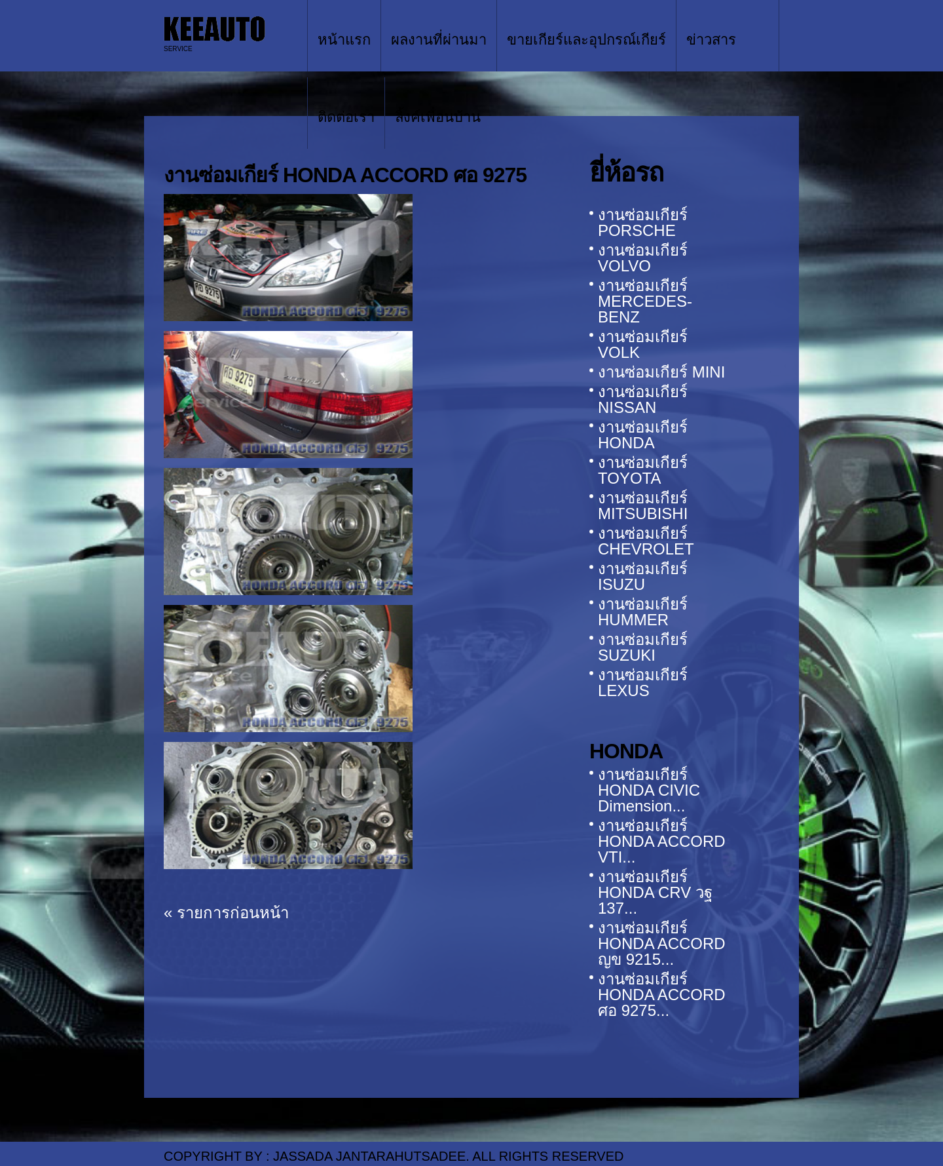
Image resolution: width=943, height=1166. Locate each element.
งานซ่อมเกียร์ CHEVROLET (646, 541)
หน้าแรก (344, 39)
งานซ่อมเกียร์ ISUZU (643, 576)
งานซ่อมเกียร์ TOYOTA (643, 470)
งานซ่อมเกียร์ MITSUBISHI (643, 505)
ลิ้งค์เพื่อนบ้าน (438, 117)
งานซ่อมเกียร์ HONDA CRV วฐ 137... (655, 892)
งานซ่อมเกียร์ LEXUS (643, 682)
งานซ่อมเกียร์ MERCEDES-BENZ (645, 301)
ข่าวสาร (711, 39)
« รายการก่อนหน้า (226, 913)
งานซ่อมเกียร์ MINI (661, 372)
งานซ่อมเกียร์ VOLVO (643, 258)
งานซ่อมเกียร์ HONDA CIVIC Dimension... (649, 790)
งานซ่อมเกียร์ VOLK (643, 344)
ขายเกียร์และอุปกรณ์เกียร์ (586, 39)
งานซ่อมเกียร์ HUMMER (643, 612)
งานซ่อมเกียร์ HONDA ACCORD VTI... (662, 841)
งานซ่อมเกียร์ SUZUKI (643, 647)
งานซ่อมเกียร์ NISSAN (643, 399)
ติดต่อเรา (346, 117)
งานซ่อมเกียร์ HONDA (643, 435)
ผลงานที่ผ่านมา (439, 39)
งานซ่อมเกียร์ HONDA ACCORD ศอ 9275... (662, 994)
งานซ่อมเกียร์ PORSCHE (643, 222)
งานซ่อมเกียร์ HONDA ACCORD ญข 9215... (662, 943)
